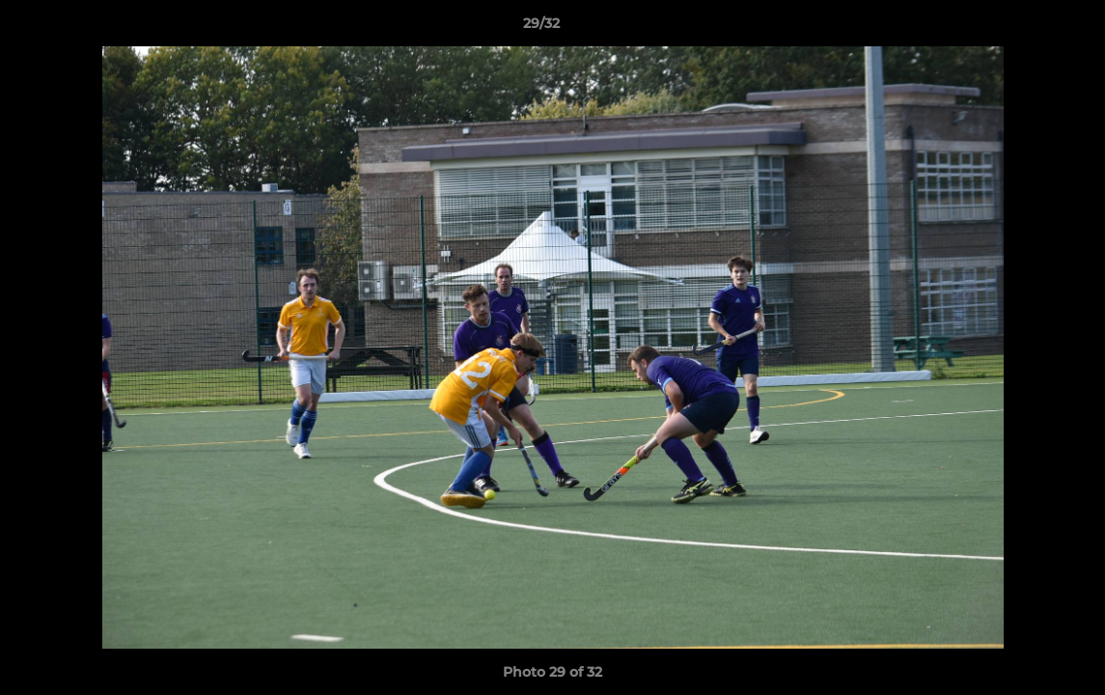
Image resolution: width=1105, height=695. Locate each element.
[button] (1024, 28)
